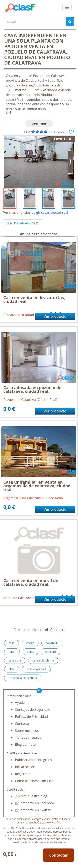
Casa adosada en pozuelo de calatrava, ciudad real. (32, 389)
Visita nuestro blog (31, 796)
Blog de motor (26, 744)
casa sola (15, 660)
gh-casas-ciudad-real (52, 212)
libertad (50, 652)
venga (30, 643)
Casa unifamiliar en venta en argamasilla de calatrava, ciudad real (37, 485)
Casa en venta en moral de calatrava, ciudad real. (30, 582)
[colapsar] (67, 7)
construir (52, 643)
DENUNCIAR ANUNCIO (23, 223)
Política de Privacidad (31, 716)
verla (30, 652)
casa (12, 643)
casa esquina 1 (36, 669)
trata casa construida (23, 678)
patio (12, 652)
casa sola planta (43, 660)
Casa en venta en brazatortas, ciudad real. (34, 299)
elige (12, 669)
